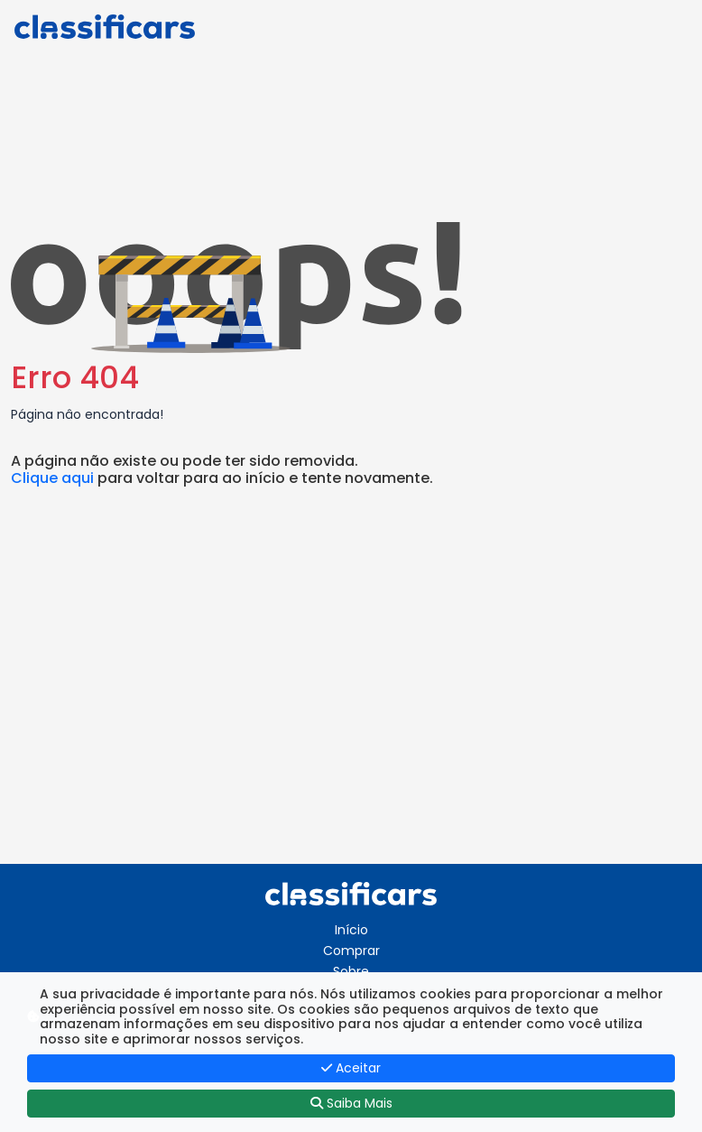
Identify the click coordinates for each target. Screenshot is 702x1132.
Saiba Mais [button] (351, 1103)
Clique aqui (52, 478)
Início (351, 930)
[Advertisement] (351, 710)
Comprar (351, 951)
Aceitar (351, 1068)
